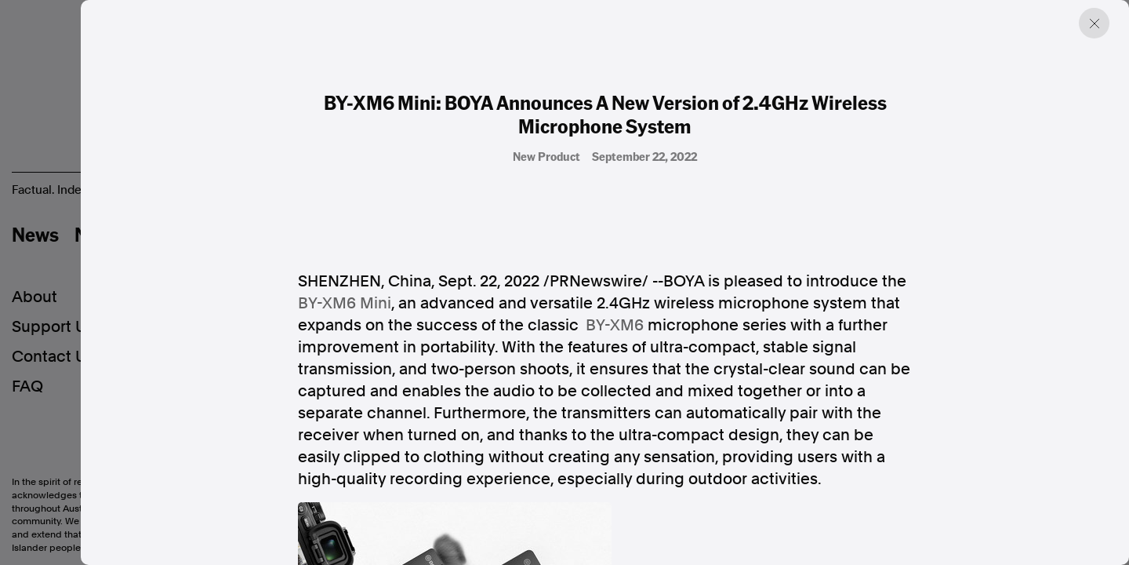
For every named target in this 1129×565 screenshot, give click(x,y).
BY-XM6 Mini (344, 302)
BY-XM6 (615, 324)
